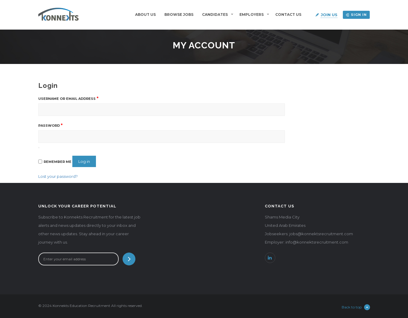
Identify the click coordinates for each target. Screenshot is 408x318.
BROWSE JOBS (178, 14)
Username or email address (68, 98)
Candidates (215, 14)
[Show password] (38, 147)
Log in (84, 161)
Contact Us (288, 14)
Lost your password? (58, 176)
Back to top (356, 307)
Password (50, 125)
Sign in (356, 15)
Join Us (329, 14)
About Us (145, 14)
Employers (251, 14)
